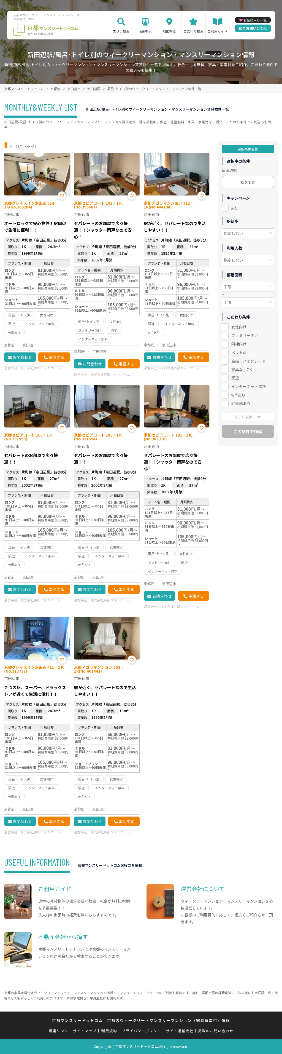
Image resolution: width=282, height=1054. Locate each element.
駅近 (235, 378)
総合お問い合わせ (252, 28)
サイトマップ (85, 1030)
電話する (56, 357)
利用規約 (109, 1030)
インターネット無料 (248, 386)
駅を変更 (248, 182)
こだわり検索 (193, 31)
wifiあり (238, 395)
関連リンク (58, 1030)
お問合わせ (22, 357)
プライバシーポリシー (141, 1030)
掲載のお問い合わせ (216, 1030)
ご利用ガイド (217, 31)
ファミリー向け (244, 335)
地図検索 (169, 31)
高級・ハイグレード (248, 361)
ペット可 (239, 352)
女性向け (239, 327)
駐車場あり (241, 403)
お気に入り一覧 (255, 20)
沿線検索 (145, 31)
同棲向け (239, 344)
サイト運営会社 (179, 1030)
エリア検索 (121, 31)
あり (234, 208)
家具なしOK (241, 369)
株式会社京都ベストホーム (40, 367)
